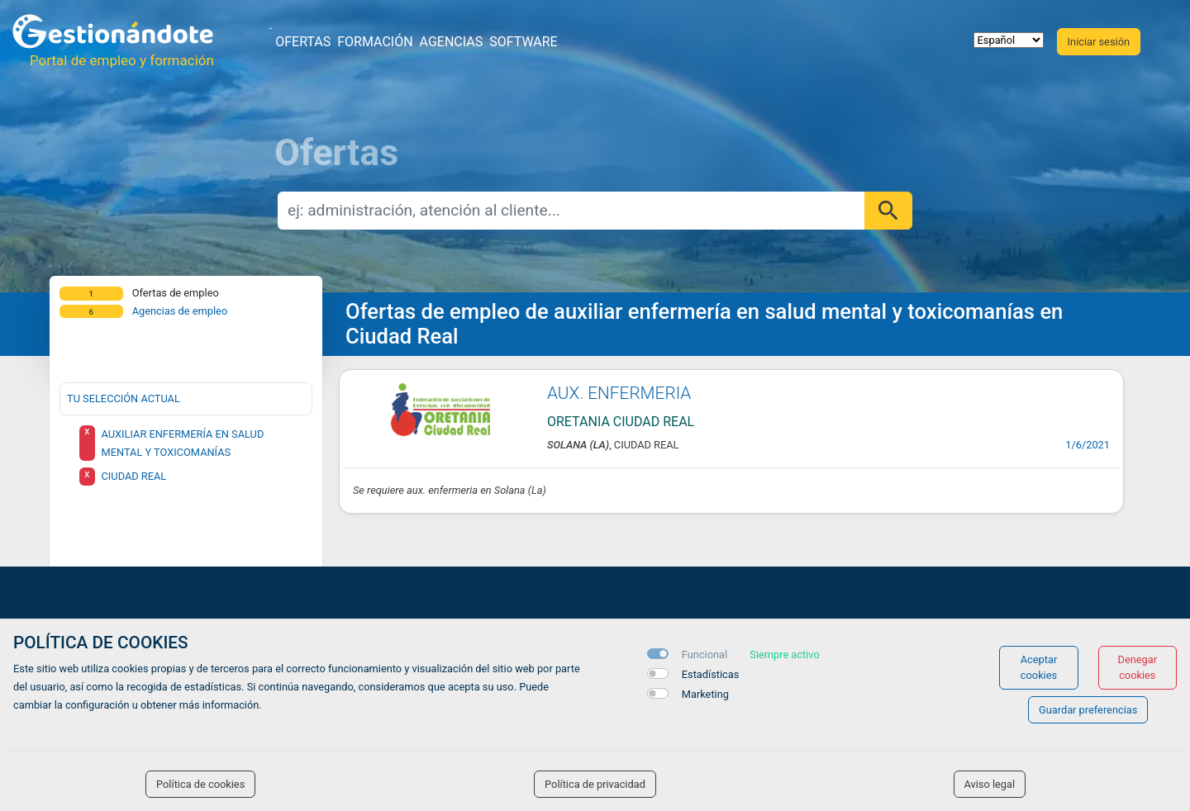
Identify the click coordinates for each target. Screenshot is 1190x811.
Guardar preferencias (1088, 710)
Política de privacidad (595, 784)
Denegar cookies (1138, 667)
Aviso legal (990, 784)
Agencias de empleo (180, 311)
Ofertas (303, 42)
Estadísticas (711, 674)
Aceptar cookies (1039, 667)
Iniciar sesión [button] (1099, 42)
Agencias (451, 42)
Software (523, 42)
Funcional (704, 654)
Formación (374, 42)
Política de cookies (200, 784)
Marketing (705, 694)
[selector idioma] (1008, 40)
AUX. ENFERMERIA (619, 393)
